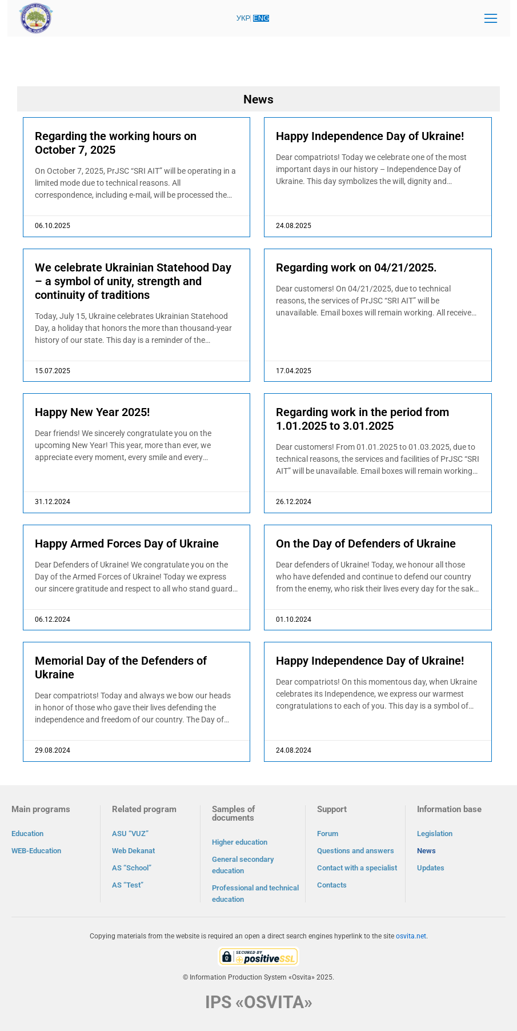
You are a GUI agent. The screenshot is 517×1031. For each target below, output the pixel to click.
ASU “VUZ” (130, 833)
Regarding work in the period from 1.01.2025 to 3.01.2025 (362, 419)
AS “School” (131, 868)
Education (27, 833)
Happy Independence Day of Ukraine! (370, 136)
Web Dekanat (133, 850)
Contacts (332, 885)
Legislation (434, 833)
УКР (244, 18)
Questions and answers (355, 850)
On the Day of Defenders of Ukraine (366, 543)
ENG (261, 18)
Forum (327, 833)
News (426, 850)
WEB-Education (36, 850)
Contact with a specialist (357, 868)
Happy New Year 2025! (92, 412)
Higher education (239, 842)
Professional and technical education (255, 894)
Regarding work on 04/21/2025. (356, 267)
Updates (430, 868)
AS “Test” (127, 885)
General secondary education (243, 865)
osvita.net (411, 936)
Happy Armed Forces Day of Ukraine (127, 543)
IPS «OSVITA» (258, 1002)
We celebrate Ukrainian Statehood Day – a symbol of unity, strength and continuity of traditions (133, 281)
